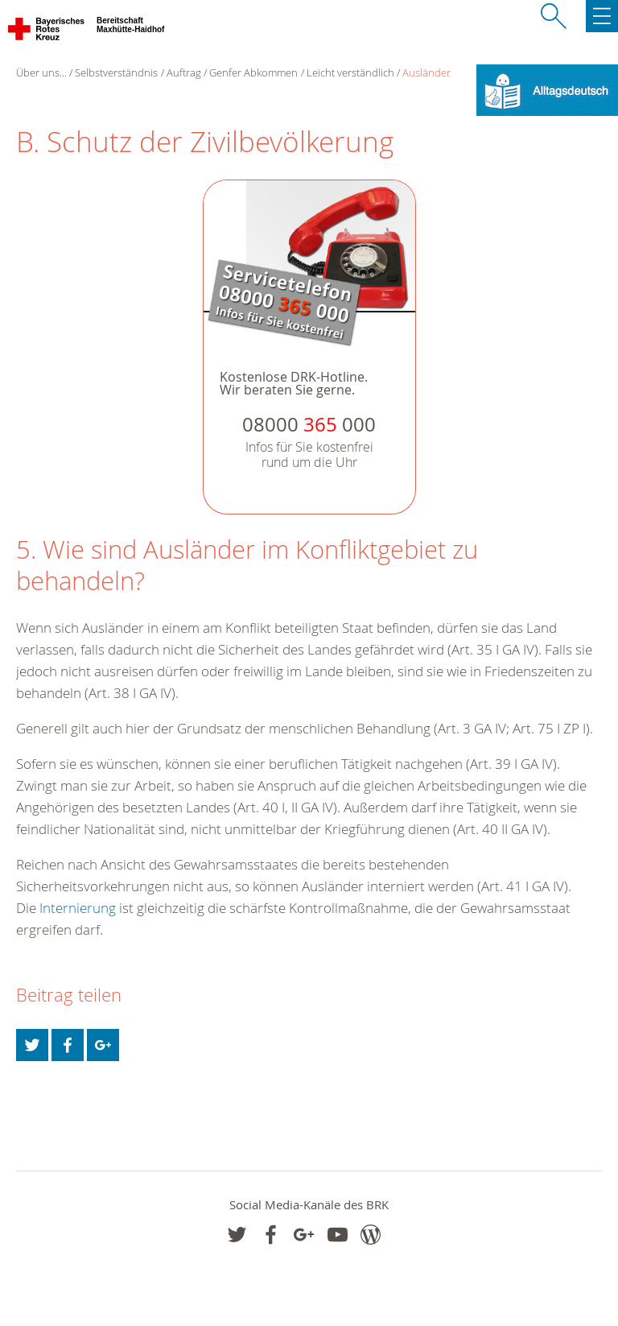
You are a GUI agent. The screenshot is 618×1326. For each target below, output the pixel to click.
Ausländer (426, 72)
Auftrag (184, 72)
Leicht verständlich (350, 72)
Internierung (77, 907)
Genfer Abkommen (253, 72)
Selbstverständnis (116, 72)
